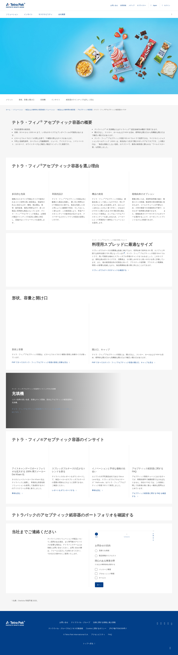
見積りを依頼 (104, 550)
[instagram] (168, 623)
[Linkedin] (157, 623)
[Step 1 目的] (124, 536)
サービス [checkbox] (102, 578)
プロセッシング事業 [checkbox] (106, 574)
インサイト (55, 100)
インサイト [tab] (28, 14)
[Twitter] (164, 623)
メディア (132, 5)
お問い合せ (114, 5)
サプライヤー (141, 5)
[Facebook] (161, 623)
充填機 (42, 100)
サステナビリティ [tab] (45, 14)
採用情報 (123, 5)
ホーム (8, 110)
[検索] (171, 14)
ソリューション (17, 110)
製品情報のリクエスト (107, 555)
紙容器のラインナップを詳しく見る (80, 100)
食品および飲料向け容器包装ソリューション (39, 110)
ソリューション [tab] (12, 14)
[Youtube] (171, 623)
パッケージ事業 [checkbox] (105, 569)
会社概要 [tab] (61, 14)
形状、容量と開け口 (26, 100)
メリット (9, 100)
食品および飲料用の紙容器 (65, 110)
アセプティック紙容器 (84, 110)
